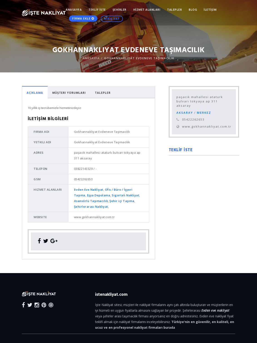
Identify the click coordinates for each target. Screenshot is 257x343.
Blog (193, 9)
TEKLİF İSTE (97, 9)
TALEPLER (174, 9)
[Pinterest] (44, 304)
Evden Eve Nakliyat (88, 190)
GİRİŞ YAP (112, 21)
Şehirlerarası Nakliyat (91, 207)
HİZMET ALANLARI (147, 9)
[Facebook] (23, 304)
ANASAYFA (74, 9)
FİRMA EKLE (83, 21)
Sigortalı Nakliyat (125, 195)
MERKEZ (204, 113)
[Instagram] (37, 304)
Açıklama (35, 92)
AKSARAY (185, 113)
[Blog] (51, 304)
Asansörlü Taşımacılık (91, 201)
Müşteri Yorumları (69, 92)
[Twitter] (29, 304)
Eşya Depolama (98, 195)
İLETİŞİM (210, 9)
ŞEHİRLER (119, 9)
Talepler (103, 92)
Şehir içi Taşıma (121, 201)
